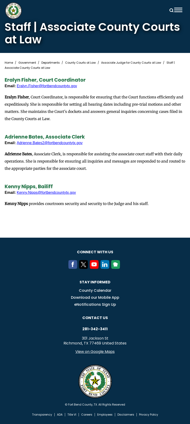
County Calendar (95, 290)
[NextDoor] (116, 267)
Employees (105, 414)
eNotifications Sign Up (95, 304)
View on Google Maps (95, 351)
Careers (86, 414)
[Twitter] (84, 267)
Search (170, 10)
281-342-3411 (95, 329)
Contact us (95, 317)
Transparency (42, 414)
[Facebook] (73, 267)
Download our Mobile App (95, 297)
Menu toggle (178, 10)
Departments (50, 62)
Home (9, 62)
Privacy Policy (148, 414)
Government (27, 62)
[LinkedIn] (105, 267)
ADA (60, 414)
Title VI (71, 414)
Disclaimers (125, 414)
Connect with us (95, 252)
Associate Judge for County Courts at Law (131, 62)
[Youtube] (95, 267)
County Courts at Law (80, 62)
